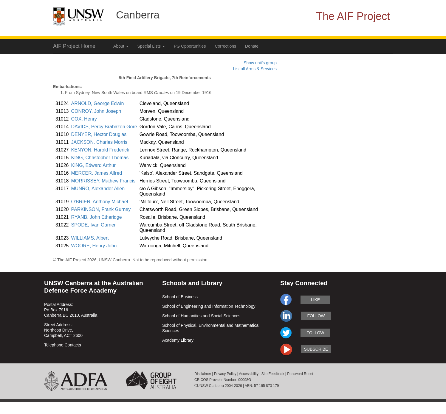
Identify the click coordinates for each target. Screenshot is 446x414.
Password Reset (300, 374)
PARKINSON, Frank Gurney (101, 209)
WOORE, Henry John (94, 245)
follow (316, 315)
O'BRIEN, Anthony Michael (99, 201)
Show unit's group (260, 62)
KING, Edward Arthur (93, 165)
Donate (251, 46)
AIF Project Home (74, 46)
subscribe (316, 349)
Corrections (225, 46)
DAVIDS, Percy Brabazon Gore (104, 126)
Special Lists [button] (151, 46)
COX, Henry (84, 118)
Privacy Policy (225, 374)
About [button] (120, 46)
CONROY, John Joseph (96, 111)
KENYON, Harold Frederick (100, 149)
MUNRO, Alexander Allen (98, 188)
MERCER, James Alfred (96, 173)
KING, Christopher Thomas (100, 157)
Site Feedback (272, 374)
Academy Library (177, 340)
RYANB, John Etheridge (96, 217)
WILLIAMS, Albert (90, 237)
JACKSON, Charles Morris (99, 142)
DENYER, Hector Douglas (99, 134)
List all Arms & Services (255, 68)
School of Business (180, 296)
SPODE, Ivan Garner (93, 224)
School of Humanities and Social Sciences (201, 315)
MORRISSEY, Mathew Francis (103, 180)
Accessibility (248, 374)
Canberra (137, 15)
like (315, 299)
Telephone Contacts (62, 345)
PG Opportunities (190, 46)
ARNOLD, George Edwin (97, 103)
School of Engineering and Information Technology (208, 306)
